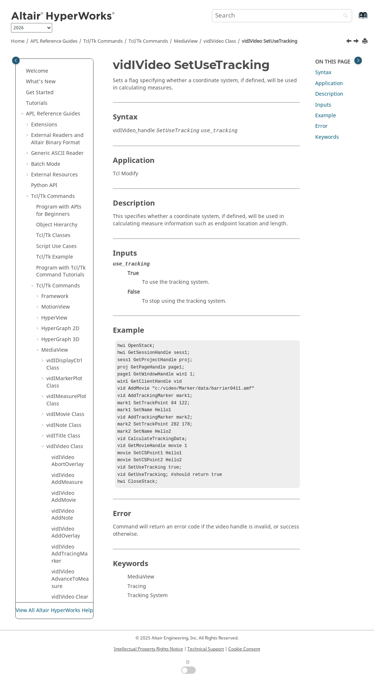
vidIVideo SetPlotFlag (65, 102)
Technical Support (205, 649)
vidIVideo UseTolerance (68, 370)
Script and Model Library (52, 585)
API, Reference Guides (53, 41)
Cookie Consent (244, 649)
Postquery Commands (55, 438)
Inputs (323, 105)
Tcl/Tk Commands (103, 41)
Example (325, 115)
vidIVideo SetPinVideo (65, 84)
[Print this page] (366, 41)
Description (329, 94)
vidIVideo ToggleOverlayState (69, 313)
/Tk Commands (148, 41)
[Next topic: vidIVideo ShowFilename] (357, 42)
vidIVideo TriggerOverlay (69, 334)
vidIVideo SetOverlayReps (69, 63)
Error (321, 126)
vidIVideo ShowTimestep (69, 266)
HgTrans (51, 413)
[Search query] (282, 15)
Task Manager (48, 531)
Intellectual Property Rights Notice (148, 649)
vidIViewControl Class (65, 388)
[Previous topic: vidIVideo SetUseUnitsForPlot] (349, 42)
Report (54, 521)
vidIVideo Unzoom (62, 352)
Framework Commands (55, 474)
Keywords (327, 137)
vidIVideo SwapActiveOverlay (70, 288)
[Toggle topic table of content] (358, 60)
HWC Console (47, 510)
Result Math (46, 499)
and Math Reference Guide (54, 567)
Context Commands (55, 456)
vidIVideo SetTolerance (67, 138)
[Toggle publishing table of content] (16, 60)
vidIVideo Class (219, 41)
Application (329, 83)
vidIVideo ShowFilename (69, 224)
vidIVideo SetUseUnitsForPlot (70, 177)
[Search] (343, 16)
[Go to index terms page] (355, 19)
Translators (45, 489)
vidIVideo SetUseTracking (269, 41)
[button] (48, 81)
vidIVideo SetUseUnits (66, 156)
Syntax (323, 72)
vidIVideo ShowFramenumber (69, 245)
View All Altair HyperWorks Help (54, 610)
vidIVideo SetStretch (64, 120)
